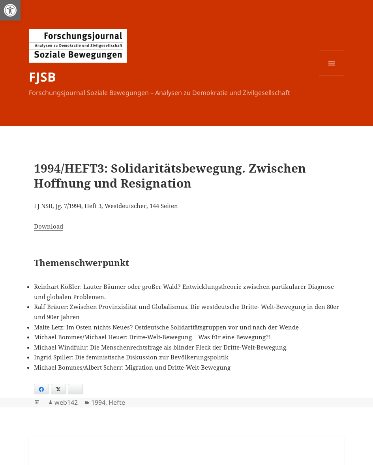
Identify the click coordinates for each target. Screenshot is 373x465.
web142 (66, 402)
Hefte (117, 402)
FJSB (42, 76)
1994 (98, 402)
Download (48, 226)
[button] (10, 10)
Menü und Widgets (331, 75)
